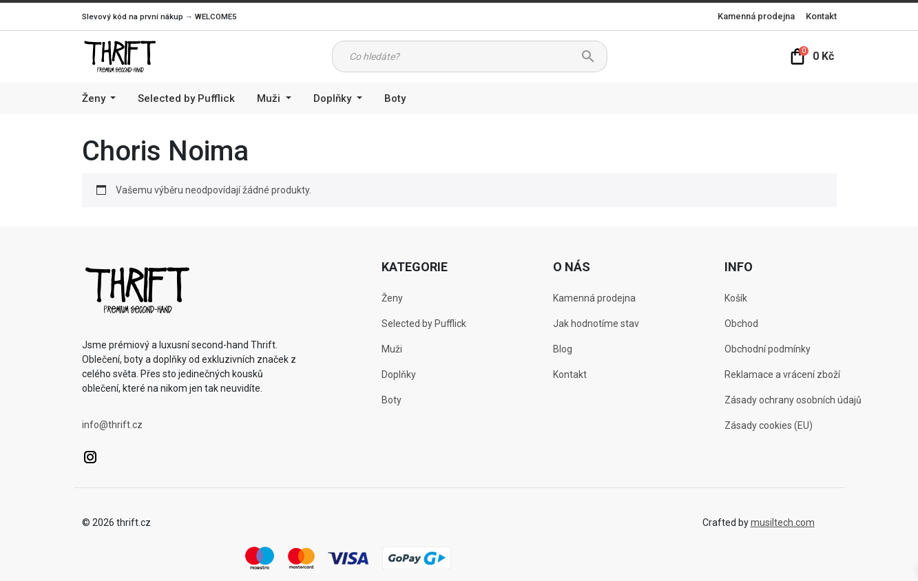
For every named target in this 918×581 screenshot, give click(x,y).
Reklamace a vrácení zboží (782, 374)
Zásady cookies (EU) (768, 425)
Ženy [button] (95, 98)
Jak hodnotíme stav (596, 323)
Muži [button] (270, 98)
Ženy (392, 298)
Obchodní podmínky (767, 349)
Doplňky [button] (333, 98)
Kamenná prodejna (756, 16)
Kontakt (821, 16)
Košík (735, 298)
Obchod (741, 323)
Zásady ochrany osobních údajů (793, 399)
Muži (392, 349)
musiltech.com (783, 522)
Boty (395, 98)
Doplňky (399, 374)
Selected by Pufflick (186, 98)
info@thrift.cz (112, 424)
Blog (562, 349)
